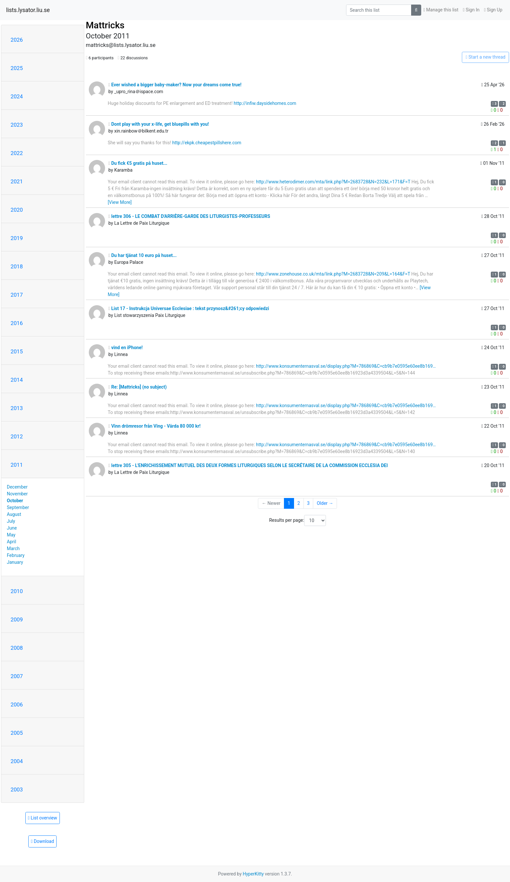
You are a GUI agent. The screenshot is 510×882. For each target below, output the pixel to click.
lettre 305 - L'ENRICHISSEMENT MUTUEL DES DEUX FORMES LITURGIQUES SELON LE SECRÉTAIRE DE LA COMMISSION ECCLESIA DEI (248, 465)
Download (42, 841)
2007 (17, 676)
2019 (17, 238)
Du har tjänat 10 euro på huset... (142, 255)
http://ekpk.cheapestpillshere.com (206, 142)
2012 (17, 436)
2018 (17, 266)
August (14, 514)
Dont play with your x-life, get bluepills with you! (158, 124)
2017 (17, 295)
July (11, 521)
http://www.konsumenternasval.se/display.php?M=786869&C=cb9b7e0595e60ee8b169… (346, 366)
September (18, 507)
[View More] (119, 202)
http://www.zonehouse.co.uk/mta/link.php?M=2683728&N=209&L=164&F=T (333, 274)
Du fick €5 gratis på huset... (137, 163)
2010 (17, 591)
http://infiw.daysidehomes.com (265, 103)
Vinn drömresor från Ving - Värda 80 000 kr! (154, 426)
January (15, 562)
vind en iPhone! (125, 347)
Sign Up (493, 9)
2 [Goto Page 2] (298, 503)
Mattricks (105, 25)
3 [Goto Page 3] (308, 503)
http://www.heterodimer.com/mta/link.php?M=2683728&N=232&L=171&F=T (333, 181)
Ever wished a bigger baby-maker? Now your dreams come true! (174, 84)
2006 (17, 704)
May (11, 534)
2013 (17, 408)
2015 (17, 351)
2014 (17, 380)
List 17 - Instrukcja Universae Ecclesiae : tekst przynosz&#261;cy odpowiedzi (188, 308)
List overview (42, 817)
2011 (17, 465)
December (17, 487)
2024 (17, 96)
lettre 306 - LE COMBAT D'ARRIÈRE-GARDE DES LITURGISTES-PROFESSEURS (189, 216)
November (17, 493)
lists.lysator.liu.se (28, 10)
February (15, 555)
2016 (17, 323)
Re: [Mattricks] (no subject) (137, 387)
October (15, 500)
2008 (17, 648)
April (11, 541)
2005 (17, 733)
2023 (17, 124)
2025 (17, 68)
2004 (17, 761)
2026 (17, 39)
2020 (17, 209)
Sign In (471, 9)
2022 (17, 153)
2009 (17, 619)
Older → (325, 503)
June (12, 528)
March (13, 548)
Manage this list (441, 9)
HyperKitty (253, 873)
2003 (17, 789)
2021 (17, 181)
